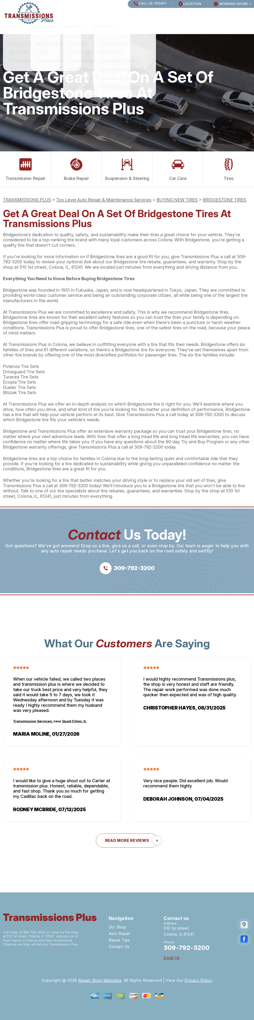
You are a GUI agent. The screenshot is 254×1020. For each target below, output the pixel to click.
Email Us (172, 958)
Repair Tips (74, 27)
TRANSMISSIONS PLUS (27, 199)
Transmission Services (32, 721)
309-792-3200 (209, 414)
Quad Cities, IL (74, 721)
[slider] (21, 667)
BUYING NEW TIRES (177, 199)
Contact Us (106, 27)
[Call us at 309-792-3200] (127, 568)
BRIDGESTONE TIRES (224, 199)
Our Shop (12, 27)
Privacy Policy (198, 980)
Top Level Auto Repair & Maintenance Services (103, 199)
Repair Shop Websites (99, 980)
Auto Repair (42, 27)
